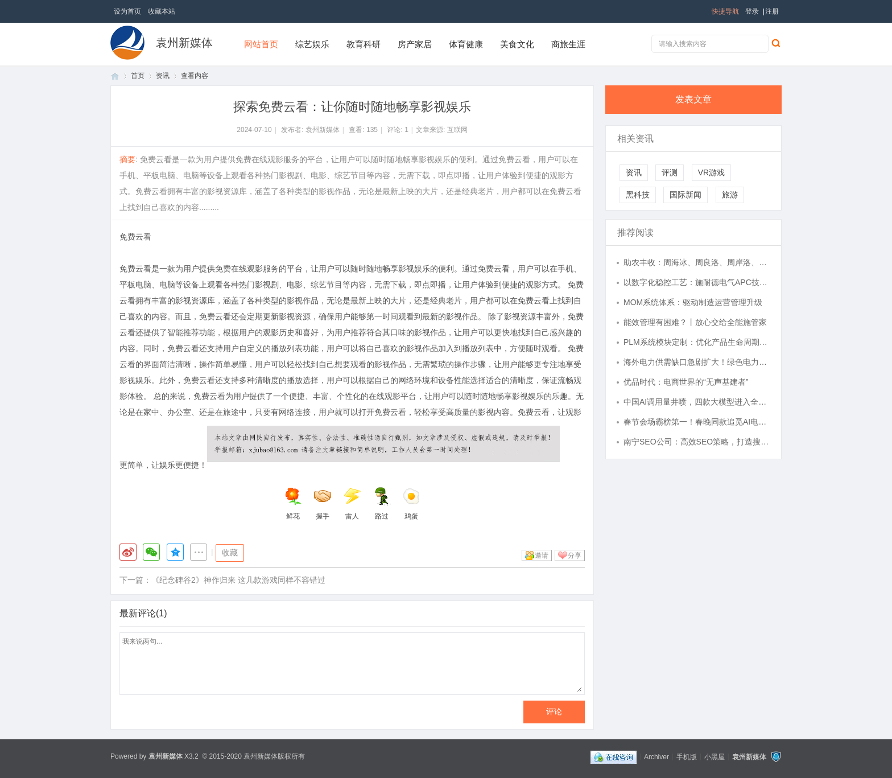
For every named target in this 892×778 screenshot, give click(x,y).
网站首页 (261, 44)
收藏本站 (161, 11)
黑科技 (638, 194)
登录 (752, 11)
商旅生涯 (568, 44)
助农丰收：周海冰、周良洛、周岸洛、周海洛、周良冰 (696, 262)
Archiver (656, 756)
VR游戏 (711, 172)
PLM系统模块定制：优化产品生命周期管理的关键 (696, 342)
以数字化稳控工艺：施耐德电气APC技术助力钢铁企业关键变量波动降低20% (696, 282)
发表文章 (693, 99)
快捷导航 (725, 11)
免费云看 (135, 236)
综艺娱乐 (312, 44)
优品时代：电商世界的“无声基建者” (685, 381)
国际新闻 (685, 194)
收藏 (230, 552)
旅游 (730, 194)
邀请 (541, 555)
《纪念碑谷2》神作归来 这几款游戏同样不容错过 (238, 579)
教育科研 (363, 44)
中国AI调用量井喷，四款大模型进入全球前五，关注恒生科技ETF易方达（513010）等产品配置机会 (696, 401)
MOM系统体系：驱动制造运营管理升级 (692, 302)
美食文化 (517, 44)
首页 (114, 76)
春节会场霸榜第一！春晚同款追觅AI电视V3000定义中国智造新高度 (696, 421)
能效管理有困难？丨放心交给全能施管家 (695, 322)
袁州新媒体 (184, 42)
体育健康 (466, 44)
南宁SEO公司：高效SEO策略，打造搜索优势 (696, 441)
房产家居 (415, 44)
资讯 (163, 76)
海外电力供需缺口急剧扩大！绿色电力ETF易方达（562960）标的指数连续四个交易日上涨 (696, 362)
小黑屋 (714, 756)
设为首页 (127, 11)
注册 (772, 11)
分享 (574, 555)
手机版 (686, 756)
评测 (670, 172)
